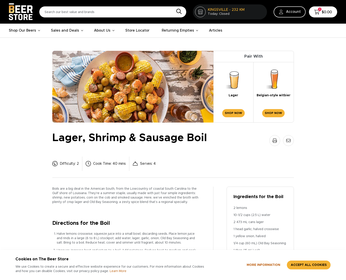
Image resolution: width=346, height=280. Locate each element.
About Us (104, 30)
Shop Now (233, 113)
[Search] (178, 11)
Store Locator (137, 30)
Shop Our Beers (24, 30)
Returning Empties (180, 30)
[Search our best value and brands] (112, 11)
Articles (215, 30)
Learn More (118, 271)
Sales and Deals (67, 30)
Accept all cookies (309, 265)
